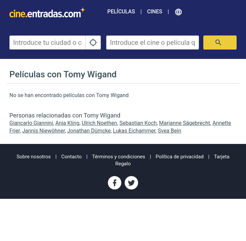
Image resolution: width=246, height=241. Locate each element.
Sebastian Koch (138, 123)
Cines (154, 11)
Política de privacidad (180, 157)
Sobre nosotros (33, 157)
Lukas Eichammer (134, 131)
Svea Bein (169, 131)
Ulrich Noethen (99, 123)
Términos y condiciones (118, 157)
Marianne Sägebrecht (184, 123)
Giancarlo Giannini (31, 123)
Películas (121, 11)
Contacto (71, 157)
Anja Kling (67, 123)
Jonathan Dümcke (89, 131)
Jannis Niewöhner (43, 131)
